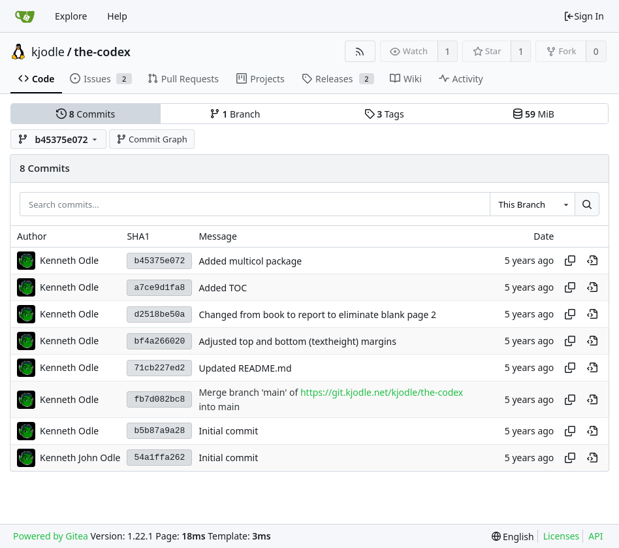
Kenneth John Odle (80, 457)
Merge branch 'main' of (249, 393)
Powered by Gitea (50, 536)
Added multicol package (250, 261)
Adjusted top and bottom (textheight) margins (297, 341)
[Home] (25, 16)
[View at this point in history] (592, 260)
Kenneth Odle (69, 260)
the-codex (102, 51)
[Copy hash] (570, 260)
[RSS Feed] (360, 51)
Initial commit (228, 431)
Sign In (583, 16)
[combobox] (532, 204)
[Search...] (587, 204)
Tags (384, 114)
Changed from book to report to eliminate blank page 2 (317, 314)
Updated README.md (244, 368)
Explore (71, 16)
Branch (235, 114)
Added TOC (222, 288)
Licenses (561, 536)
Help (117, 16)
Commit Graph (151, 139)
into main (219, 406)
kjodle (48, 51)
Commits (85, 114)
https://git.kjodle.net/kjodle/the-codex (381, 393)
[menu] (513, 536)
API (595, 536)
